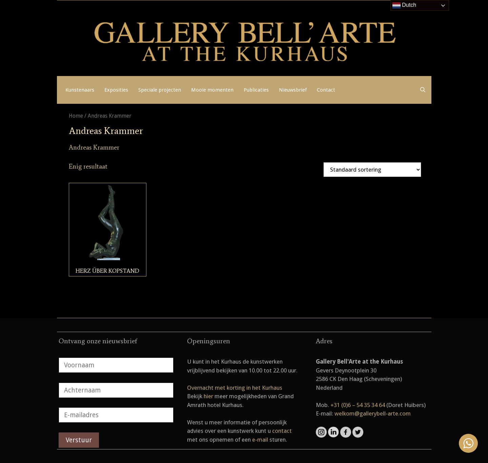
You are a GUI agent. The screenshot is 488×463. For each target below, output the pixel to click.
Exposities (116, 90)
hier (208, 396)
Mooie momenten (212, 90)
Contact (326, 90)
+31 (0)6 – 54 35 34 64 (357, 405)
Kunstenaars (79, 90)
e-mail (260, 439)
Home (76, 116)
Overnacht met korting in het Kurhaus (234, 387)
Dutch (404, 5)
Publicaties (256, 90)
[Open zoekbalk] (422, 90)
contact (282, 430)
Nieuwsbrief (293, 90)
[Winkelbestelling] (372, 169)
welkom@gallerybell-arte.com (372, 413)
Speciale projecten (159, 90)
